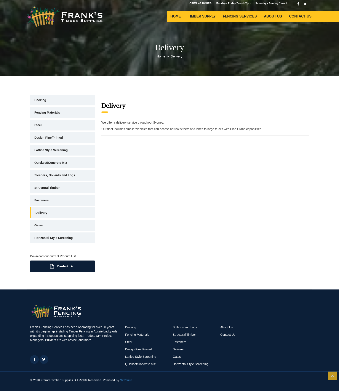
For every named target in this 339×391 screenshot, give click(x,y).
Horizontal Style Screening (53, 238)
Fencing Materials (47, 112)
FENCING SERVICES (240, 16)
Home (161, 56)
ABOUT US (273, 16)
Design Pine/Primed (48, 137)
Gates (38, 225)
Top (332, 376)
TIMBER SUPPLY (202, 16)
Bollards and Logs (185, 327)
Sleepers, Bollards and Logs (54, 175)
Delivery (41, 213)
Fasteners (41, 200)
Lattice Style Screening (51, 150)
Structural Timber (46, 187)
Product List (62, 266)
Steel (38, 125)
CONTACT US (300, 16)
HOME (175, 16)
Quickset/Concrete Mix (50, 162)
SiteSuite (126, 380)
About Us (226, 327)
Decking (40, 100)
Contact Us (227, 334)
